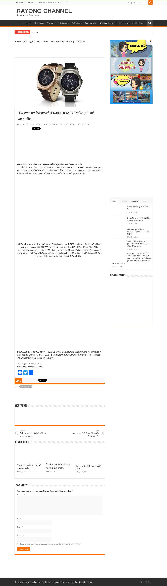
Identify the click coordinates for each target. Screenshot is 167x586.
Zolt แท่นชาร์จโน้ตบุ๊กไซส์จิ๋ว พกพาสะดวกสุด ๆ (34, 433)
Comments (135, 201)
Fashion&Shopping (107, 23)
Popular (124, 201)
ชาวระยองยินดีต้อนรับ (46, 2)
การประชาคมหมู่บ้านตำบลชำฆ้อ (44, 32)
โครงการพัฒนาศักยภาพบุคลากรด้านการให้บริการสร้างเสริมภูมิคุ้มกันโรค (138, 243)
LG (41, 363)
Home (18, 42)
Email (20, 526)
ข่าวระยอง (27, 23)
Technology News (30, 42)
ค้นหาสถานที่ (63, 2)
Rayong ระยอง (26, 386)
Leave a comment (69, 124)
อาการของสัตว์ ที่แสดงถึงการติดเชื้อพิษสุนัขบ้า (85, 433)
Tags (144, 201)
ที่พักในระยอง (63, 23)
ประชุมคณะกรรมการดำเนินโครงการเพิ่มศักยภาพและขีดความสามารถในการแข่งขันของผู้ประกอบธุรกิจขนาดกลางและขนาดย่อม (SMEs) (131, 258)
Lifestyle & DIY (123, 23)
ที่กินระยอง (51, 23)
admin (22, 124)
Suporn (89, 582)
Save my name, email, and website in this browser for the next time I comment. (50, 543)
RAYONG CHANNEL (44, 11)
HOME (18, 23)
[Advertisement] (60, 51)
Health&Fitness (138, 23)
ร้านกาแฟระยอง (91, 23)
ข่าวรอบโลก (39, 23)
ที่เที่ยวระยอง (77, 23)
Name (20, 518)
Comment (21, 494)
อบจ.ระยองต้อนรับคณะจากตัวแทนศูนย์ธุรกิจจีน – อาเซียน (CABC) (138, 231)
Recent (115, 201)
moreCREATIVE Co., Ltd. (65, 582)
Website (20, 535)
